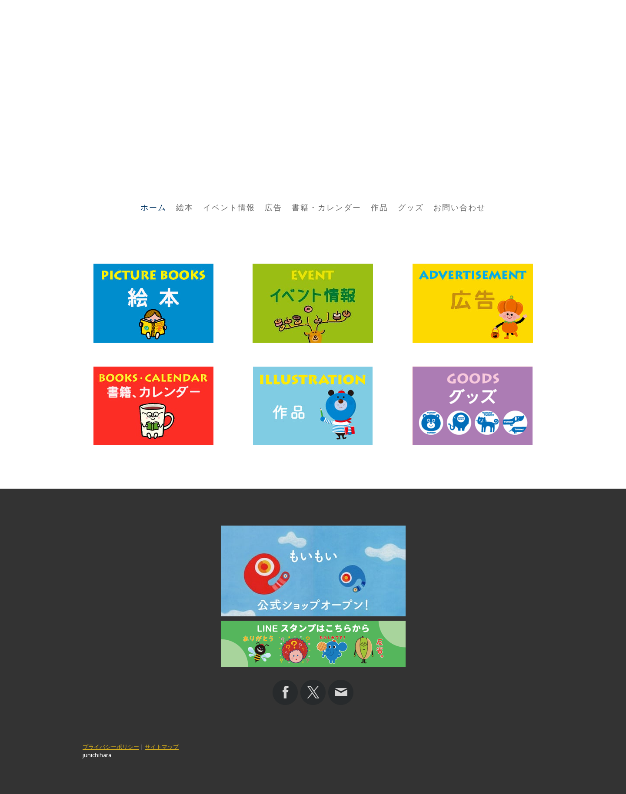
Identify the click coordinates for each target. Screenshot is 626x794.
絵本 (184, 207)
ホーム (153, 207)
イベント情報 (229, 207)
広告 (273, 207)
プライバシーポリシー (111, 747)
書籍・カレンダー (326, 207)
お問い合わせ (459, 207)
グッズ (411, 207)
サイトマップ (162, 747)
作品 (379, 207)
